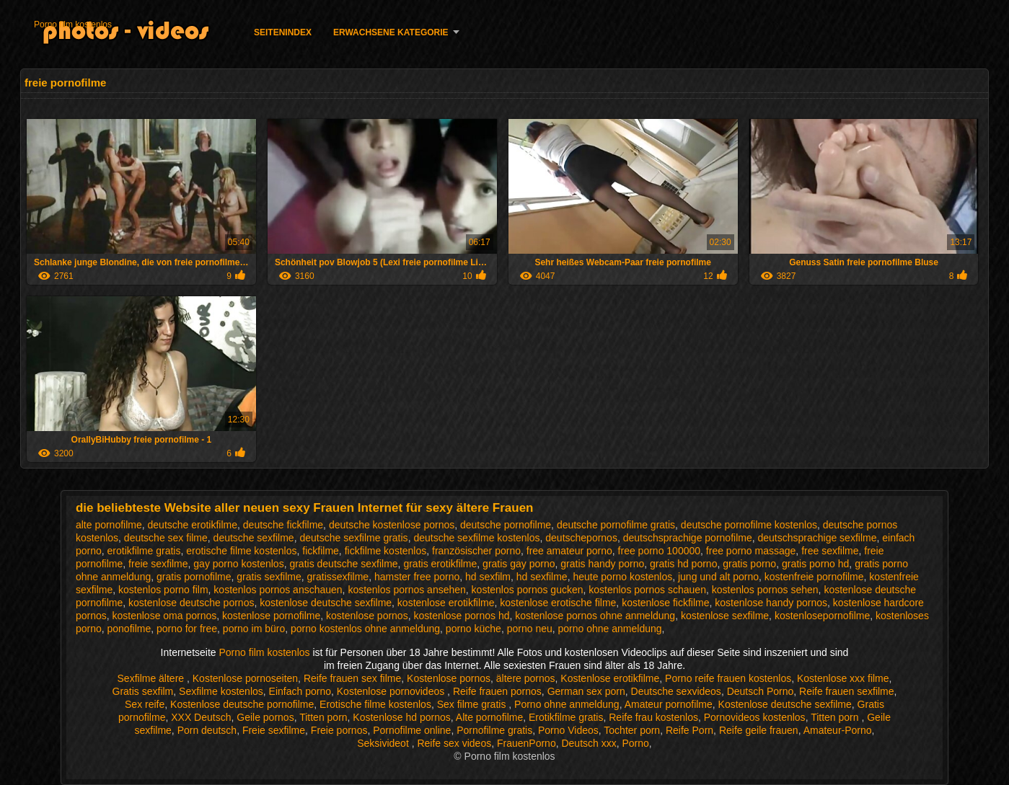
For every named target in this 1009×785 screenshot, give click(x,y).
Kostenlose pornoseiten (245, 678)
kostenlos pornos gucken (527, 589)
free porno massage (751, 550)
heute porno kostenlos (622, 576)
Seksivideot (384, 743)
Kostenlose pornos (448, 678)
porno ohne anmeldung (610, 628)
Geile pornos (265, 717)
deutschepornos (581, 538)
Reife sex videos (454, 743)
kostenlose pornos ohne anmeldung (595, 615)
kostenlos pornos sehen (765, 589)
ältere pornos (525, 678)
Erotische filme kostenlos (375, 704)
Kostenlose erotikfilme (609, 678)
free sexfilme (829, 550)
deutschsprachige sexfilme (816, 538)
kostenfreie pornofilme (814, 576)
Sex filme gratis (473, 704)
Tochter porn (632, 730)
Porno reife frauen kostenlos (728, 678)
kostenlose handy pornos (771, 602)
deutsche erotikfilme (193, 525)
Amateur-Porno (837, 730)
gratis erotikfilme (440, 563)
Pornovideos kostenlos (755, 717)
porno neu (529, 628)
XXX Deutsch (201, 717)
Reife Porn (689, 730)
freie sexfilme (158, 563)
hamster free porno (416, 576)
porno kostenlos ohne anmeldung (365, 628)
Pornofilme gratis (494, 730)
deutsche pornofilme (505, 525)
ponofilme (129, 628)
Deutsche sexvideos (676, 691)
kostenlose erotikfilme (446, 602)
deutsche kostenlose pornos (391, 525)
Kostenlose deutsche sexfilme (785, 704)
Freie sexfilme (273, 730)
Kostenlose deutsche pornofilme (242, 704)
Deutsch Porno (760, 691)
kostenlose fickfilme (665, 602)
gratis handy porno (602, 563)
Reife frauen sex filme (352, 678)
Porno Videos (568, 730)
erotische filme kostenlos (241, 550)
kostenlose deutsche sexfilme (326, 602)
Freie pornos (339, 730)
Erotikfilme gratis (566, 717)
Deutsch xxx (588, 743)
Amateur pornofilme (669, 704)
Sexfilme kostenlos (221, 691)
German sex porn (586, 691)
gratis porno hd (815, 563)
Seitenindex (283, 32)
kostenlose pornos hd (461, 615)
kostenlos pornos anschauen (277, 589)
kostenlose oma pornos (165, 615)
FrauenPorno (526, 743)
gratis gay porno (519, 563)
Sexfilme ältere (152, 678)
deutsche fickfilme (283, 525)
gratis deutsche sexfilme (343, 563)
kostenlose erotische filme (558, 602)
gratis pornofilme (194, 576)
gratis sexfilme (269, 576)
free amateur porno (569, 550)
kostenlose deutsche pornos (191, 602)
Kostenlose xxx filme (843, 678)
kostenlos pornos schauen (647, 589)
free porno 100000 (659, 550)
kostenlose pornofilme (271, 615)
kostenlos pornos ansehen (406, 589)
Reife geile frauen (758, 730)
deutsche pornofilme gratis (616, 525)
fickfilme (320, 550)
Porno (635, 743)
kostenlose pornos (367, 615)
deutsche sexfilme (253, 538)
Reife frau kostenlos (653, 717)
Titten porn (323, 717)
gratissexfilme (338, 576)
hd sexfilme (542, 576)
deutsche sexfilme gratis (353, 538)
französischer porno (476, 550)
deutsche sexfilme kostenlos (476, 538)
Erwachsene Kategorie (391, 32)
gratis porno (749, 563)
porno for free (187, 628)
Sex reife (144, 704)
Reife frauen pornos (497, 691)
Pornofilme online (412, 730)
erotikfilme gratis (144, 550)
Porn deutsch (207, 730)
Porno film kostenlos (73, 24)
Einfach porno (300, 691)
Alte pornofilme (489, 717)
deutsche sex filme (166, 538)
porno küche (473, 628)
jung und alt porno (718, 576)
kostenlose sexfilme (725, 615)
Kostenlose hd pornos (401, 717)
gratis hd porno (683, 563)
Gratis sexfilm (143, 691)
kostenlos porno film (163, 589)
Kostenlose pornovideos (392, 691)
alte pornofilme (109, 525)
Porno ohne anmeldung (567, 704)
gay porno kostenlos (238, 563)
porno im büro (254, 628)
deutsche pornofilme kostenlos (749, 525)
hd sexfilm (488, 576)
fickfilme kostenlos (386, 550)
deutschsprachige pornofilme (687, 538)
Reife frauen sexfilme (846, 691)
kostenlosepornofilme (822, 615)
